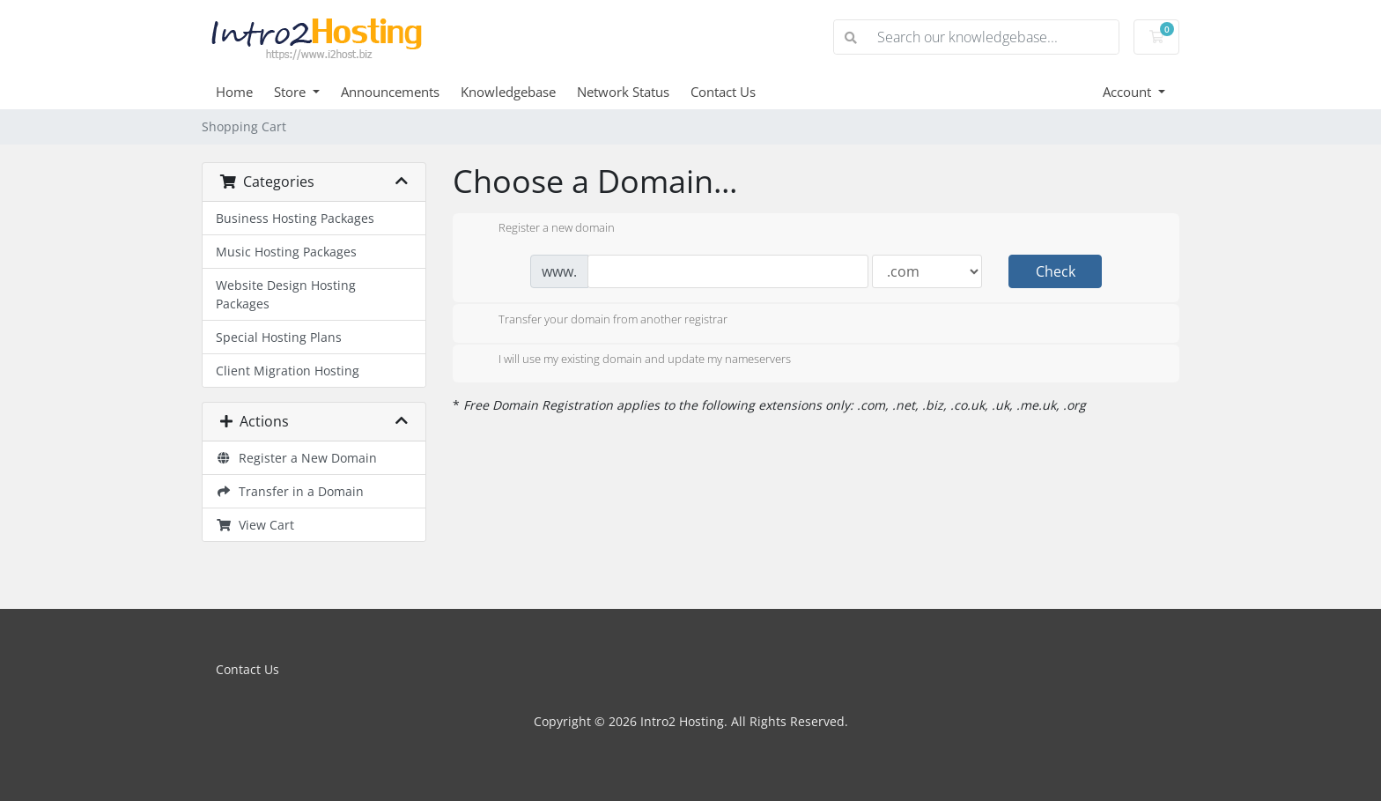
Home (234, 91)
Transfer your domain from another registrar (598, 320)
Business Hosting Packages (295, 218)
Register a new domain (542, 229)
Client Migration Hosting (287, 370)
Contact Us (723, 91)
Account (1129, 91)
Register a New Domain (296, 457)
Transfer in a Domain (290, 491)
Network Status (623, 91)
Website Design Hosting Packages (286, 294)
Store (291, 91)
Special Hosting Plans (279, 337)
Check (1055, 271)
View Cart (255, 524)
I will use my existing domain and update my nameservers (630, 360)
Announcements (390, 91)
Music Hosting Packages (286, 251)
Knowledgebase (508, 91)
